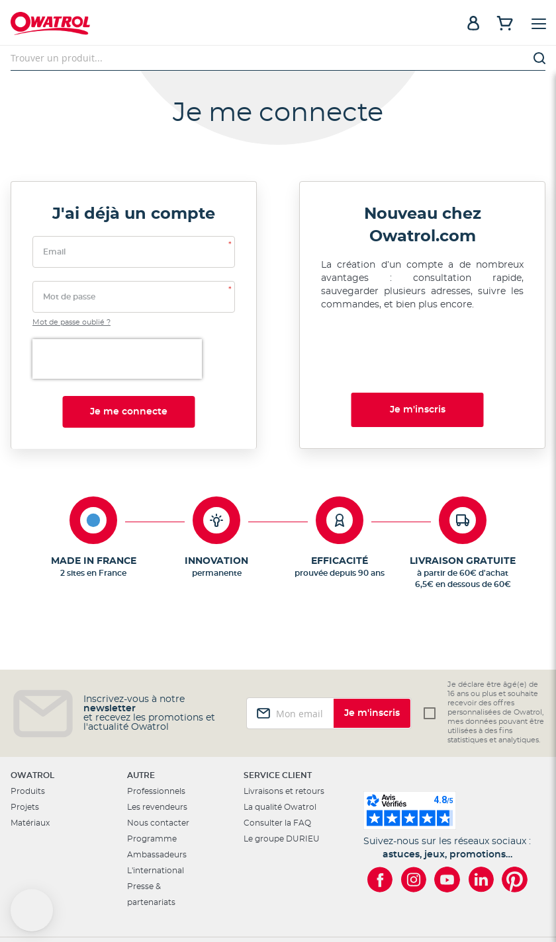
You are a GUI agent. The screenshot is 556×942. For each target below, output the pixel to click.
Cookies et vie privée (355, 898)
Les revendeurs (157, 748)
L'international (155, 811)
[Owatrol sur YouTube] (447, 820)
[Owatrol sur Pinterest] (515, 820)
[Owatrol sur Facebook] (380, 820)
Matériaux (30, 763)
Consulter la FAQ (277, 763)
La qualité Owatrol (280, 748)
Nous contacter (158, 763)
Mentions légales (273, 898)
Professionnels (156, 732)
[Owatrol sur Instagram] (413, 820)
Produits (28, 732)
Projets (25, 748)
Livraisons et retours (284, 732)
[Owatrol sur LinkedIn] (481, 820)
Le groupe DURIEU (282, 779)
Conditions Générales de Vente (464, 898)
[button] (32, 910)
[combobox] (278, 58)
